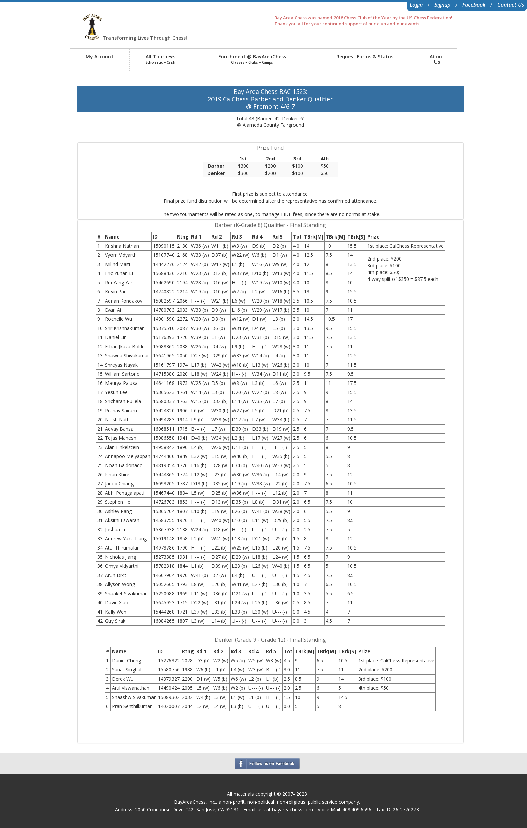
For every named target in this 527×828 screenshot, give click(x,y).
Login (416, 4)
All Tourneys (160, 59)
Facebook (473, 4)
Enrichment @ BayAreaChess (252, 59)
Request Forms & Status (364, 56)
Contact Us (510, 4)
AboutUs (437, 59)
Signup (442, 4)
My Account (100, 56)
